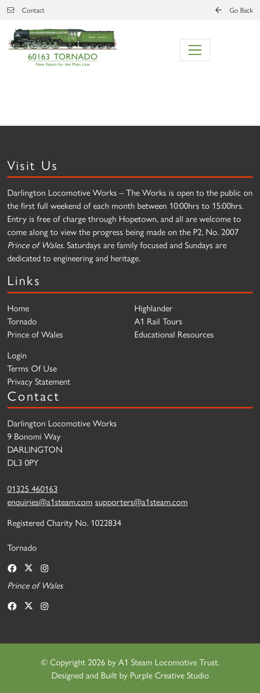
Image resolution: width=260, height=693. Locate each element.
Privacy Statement (38, 381)
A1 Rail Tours (158, 321)
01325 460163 (32, 488)
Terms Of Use (32, 368)
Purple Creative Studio (169, 675)
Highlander (153, 308)
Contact (26, 10)
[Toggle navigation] (195, 50)
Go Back (234, 10)
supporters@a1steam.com (141, 501)
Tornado (22, 321)
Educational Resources (174, 334)
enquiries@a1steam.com (50, 501)
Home (18, 308)
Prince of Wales (35, 334)
